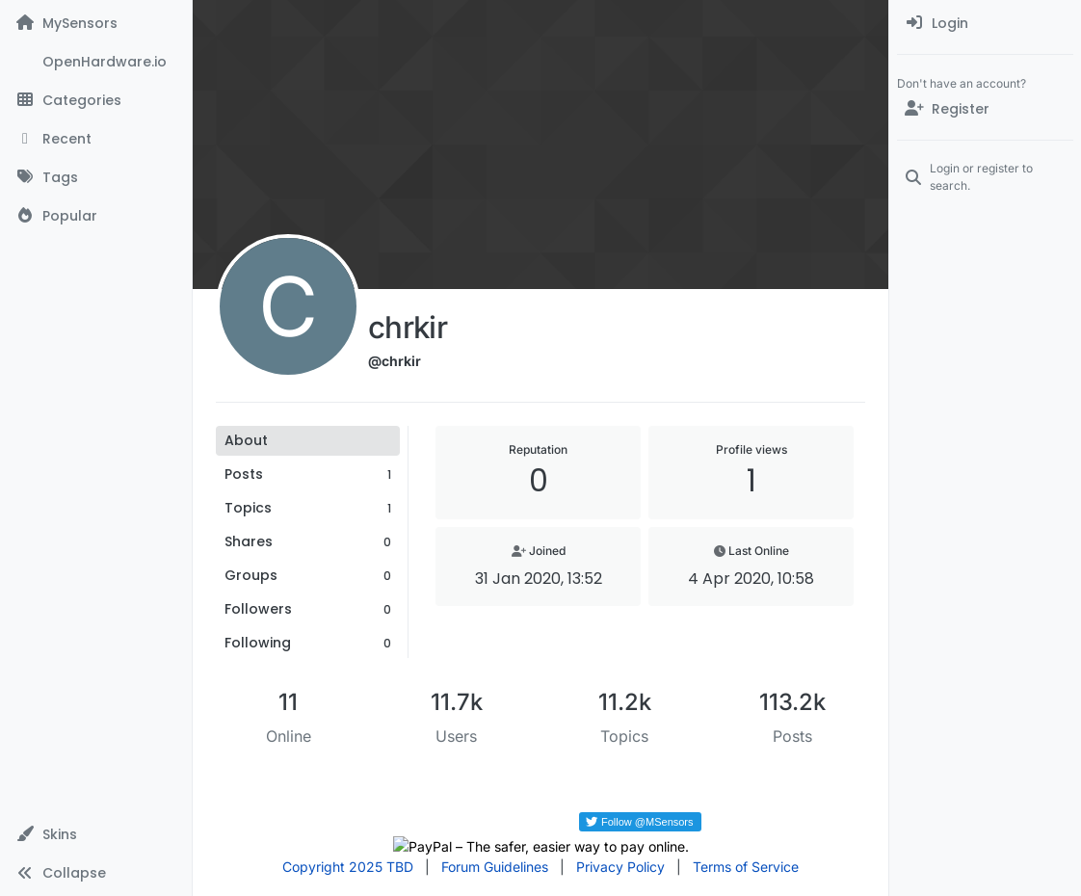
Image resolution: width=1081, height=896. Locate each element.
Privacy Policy (620, 866)
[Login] (985, 23)
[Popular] (96, 215)
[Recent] (96, 138)
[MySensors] (96, 23)
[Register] (985, 108)
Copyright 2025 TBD (347, 866)
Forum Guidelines (494, 866)
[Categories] (96, 100)
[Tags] (96, 177)
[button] (96, 834)
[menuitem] (985, 23)
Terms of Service (746, 866)
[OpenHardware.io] (96, 61)
